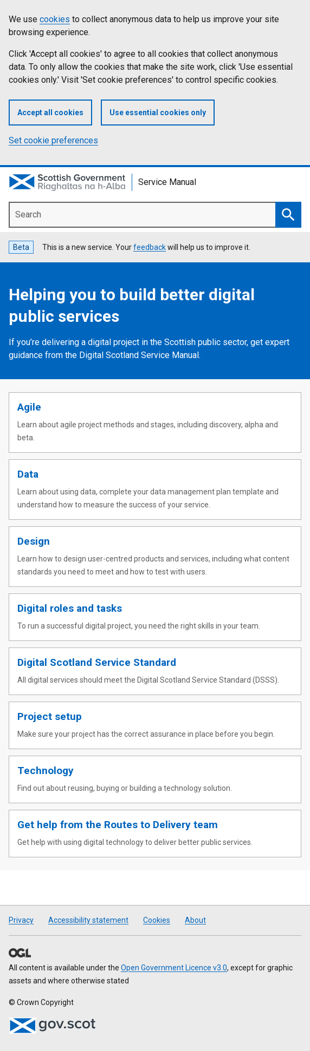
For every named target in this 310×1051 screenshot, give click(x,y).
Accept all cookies (50, 112)
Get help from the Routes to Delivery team (117, 824)
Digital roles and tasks (69, 608)
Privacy (21, 920)
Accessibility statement (88, 920)
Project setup (49, 716)
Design (33, 541)
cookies (55, 19)
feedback (149, 247)
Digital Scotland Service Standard (96, 662)
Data (27, 474)
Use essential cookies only (157, 112)
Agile (29, 407)
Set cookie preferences (53, 140)
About (195, 920)
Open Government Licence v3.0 (174, 967)
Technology (45, 770)
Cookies (156, 920)
